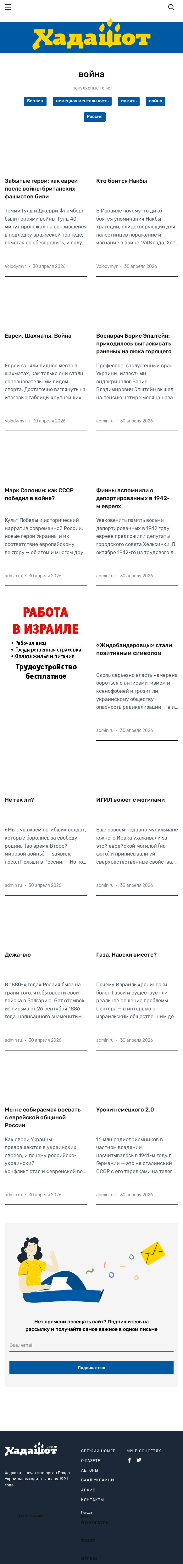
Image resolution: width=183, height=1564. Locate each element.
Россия (95, 116)
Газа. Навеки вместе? (126, 954)
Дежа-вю (18, 954)
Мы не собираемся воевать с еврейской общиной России (43, 1117)
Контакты (92, 1500)
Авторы (89, 1470)
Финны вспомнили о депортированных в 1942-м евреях (133, 498)
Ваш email (21, 1345)
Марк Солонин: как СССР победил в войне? (39, 494)
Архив (88, 1490)
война (155, 101)
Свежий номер (98, 1451)
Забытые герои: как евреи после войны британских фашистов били (41, 188)
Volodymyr (15, 266)
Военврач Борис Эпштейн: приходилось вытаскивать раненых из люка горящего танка (134, 343)
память (128, 101)
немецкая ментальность (82, 101)
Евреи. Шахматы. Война (38, 335)
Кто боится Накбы (121, 180)
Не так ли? (19, 799)
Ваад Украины (97, 1480)
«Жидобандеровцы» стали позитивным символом (134, 649)
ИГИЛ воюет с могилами (130, 799)
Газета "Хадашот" (31, 1516)
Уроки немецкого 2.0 (125, 1109)
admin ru (105, 421)
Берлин (35, 101)
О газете (90, 1461)
